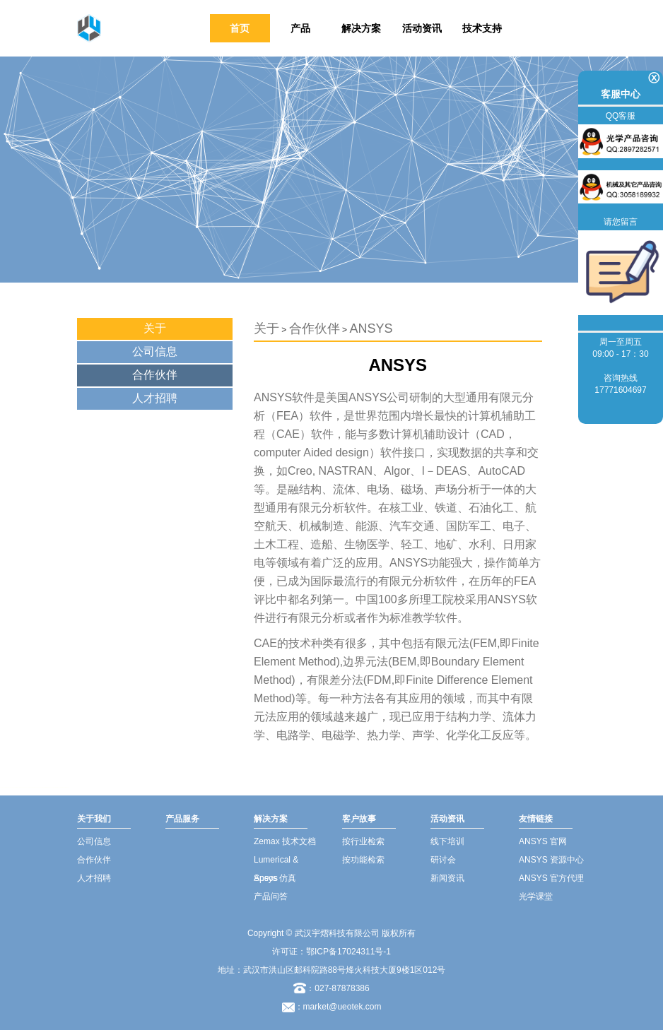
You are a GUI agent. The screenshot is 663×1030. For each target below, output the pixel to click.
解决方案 (361, 28)
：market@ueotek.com (338, 1007)
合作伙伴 (154, 375)
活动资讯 (422, 28)
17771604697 (620, 390)
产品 (300, 28)
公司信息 (154, 351)
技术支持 (482, 28)
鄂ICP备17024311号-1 (348, 952)
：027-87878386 (331, 988)
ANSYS (370, 328)
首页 (240, 28)
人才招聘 (154, 398)
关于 (154, 328)
